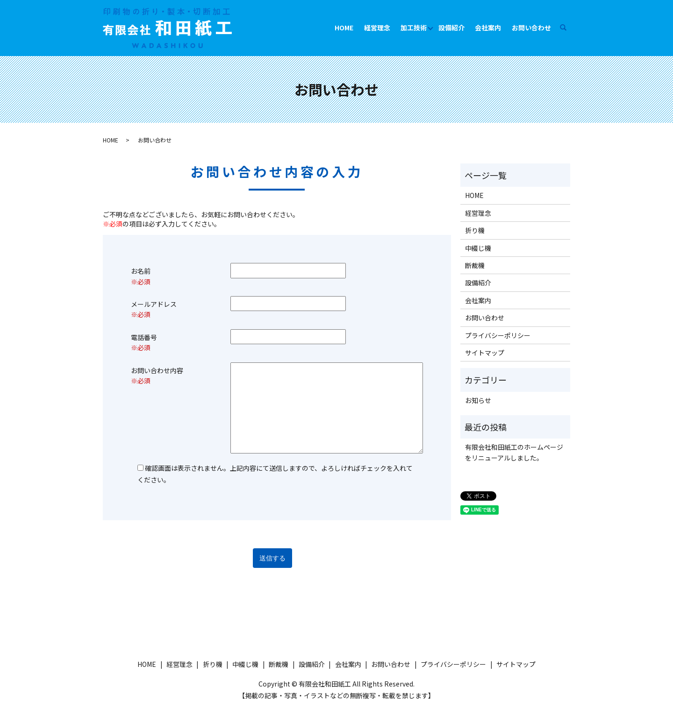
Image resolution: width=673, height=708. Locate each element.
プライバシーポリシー (497, 335)
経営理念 (377, 27)
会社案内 (488, 27)
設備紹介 (451, 27)
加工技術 (414, 27)
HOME (344, 27)
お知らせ (478, 400)
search (567, 27)
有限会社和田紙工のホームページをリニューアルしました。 (514, 452)
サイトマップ (484, 352)
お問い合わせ (531, 27)
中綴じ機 (478, 248)
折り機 (475, 230)
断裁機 (475, 265)
